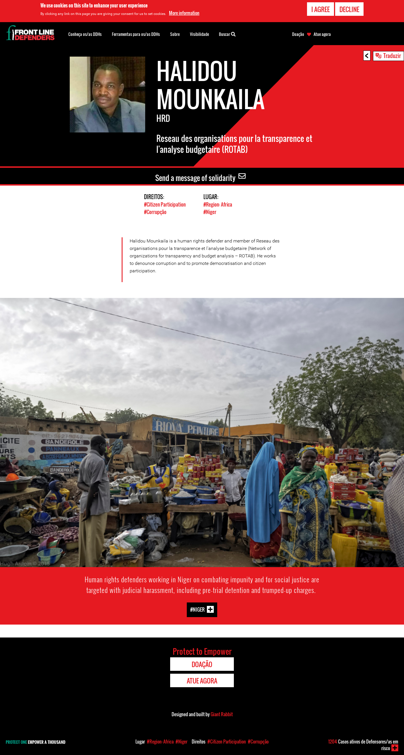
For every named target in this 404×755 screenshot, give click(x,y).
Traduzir (392, 55)
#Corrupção (155, 211)
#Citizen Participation (165, 204)
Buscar (227, 33)
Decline (349, 9)
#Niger (209, 211)
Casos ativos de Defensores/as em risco (363, 745)
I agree (320, 9)
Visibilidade (199, 34)
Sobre (175, 34)
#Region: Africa (217, 204)
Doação (298, 34)
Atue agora (322, 34)
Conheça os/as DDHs (85, 34)
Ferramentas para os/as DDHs (136, 34)
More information (184, 12)
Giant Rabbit (222, 713)
